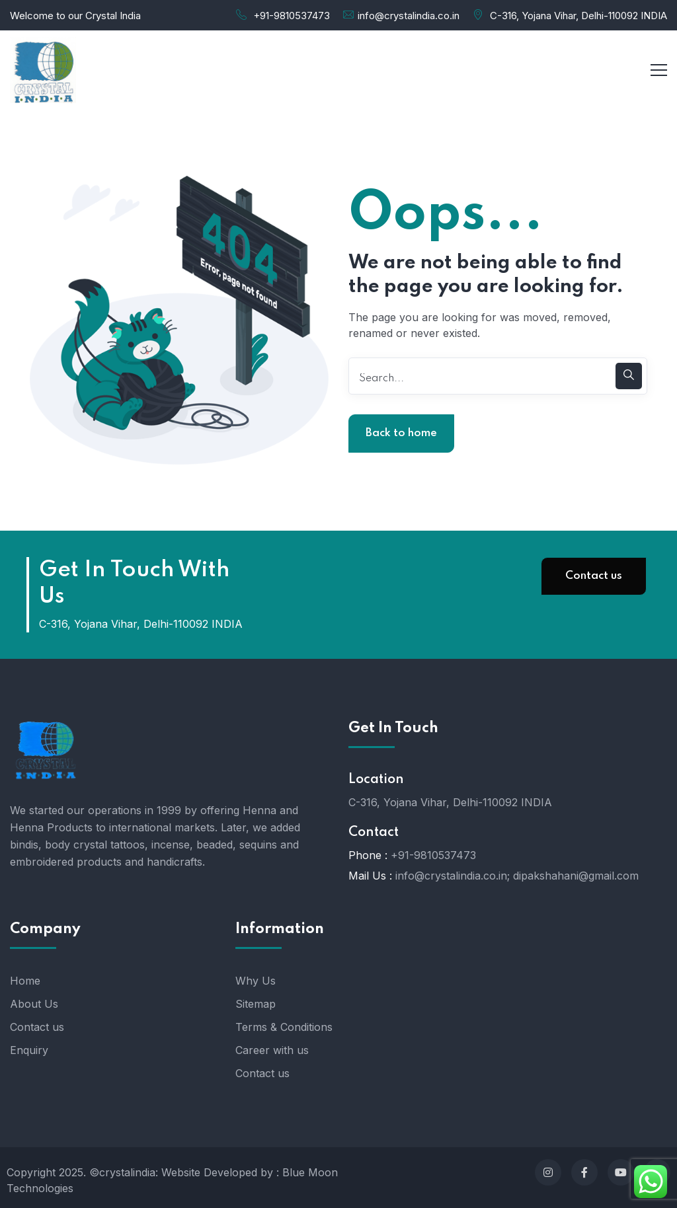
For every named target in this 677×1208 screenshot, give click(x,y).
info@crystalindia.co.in (408, 15)
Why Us (255, 980)
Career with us (272, 1050)
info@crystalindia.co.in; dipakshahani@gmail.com (517, 875)
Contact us (593, 576)
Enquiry (29, 1050)
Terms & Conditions (284, 1027)
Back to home (401, 433)
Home (25, 980)
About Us (34, 1003)
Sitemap (255, 1003)
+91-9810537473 (291, 15)
